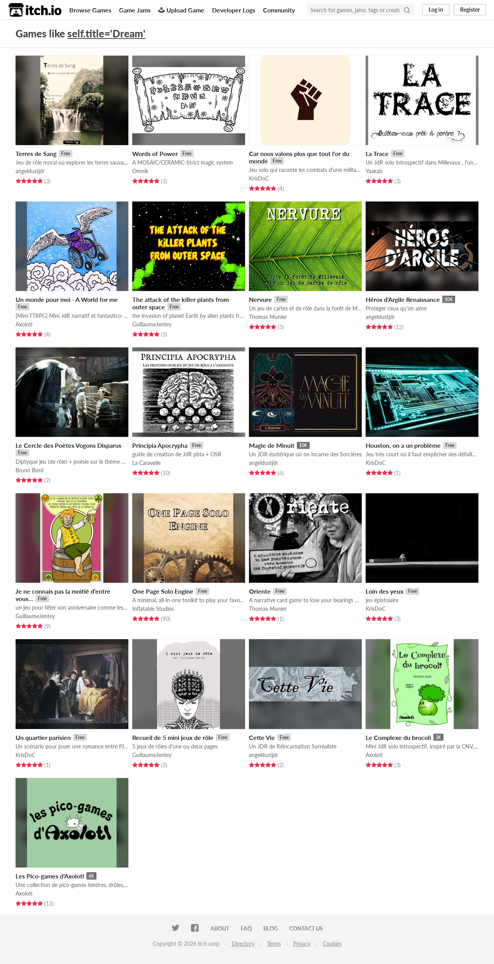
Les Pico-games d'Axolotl (50, 876)
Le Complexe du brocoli (398, 737)
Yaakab (374, 171)
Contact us (306, 928)
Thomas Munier (268, 317)
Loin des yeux (384, 591)
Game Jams (135, 10)
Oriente (260, 591)
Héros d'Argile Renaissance (403, 299)
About (219, 928)
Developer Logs (233, 10)
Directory (243, 943)
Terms (274, 943)
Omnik (140, 171)
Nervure (260, 299)
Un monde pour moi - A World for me (67, 299)
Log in (436, 9)
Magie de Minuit (271, 445)
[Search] (406, 10)
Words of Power (155, 153)
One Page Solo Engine (162, 591)
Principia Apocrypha (159, 445)
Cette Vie (262, 737)
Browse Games (90, 10)
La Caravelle (146, 462)
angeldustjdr (30, 171)
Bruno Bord (30, 470)
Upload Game (181, 10)
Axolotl (24, 324)
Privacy (301, 943)
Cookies (332, 943)
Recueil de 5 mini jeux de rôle (173, 737)
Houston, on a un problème (403, 445)
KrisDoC (259, 178)
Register (470, 9)
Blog (270, 928)
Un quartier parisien (43, 737)
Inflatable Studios (153, 608)
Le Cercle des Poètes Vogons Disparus (68, 445)
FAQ (246, 928)
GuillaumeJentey (152, 324)
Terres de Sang (36, 153)
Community (279, 10)
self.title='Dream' (106, 33)
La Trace (377, 153)
